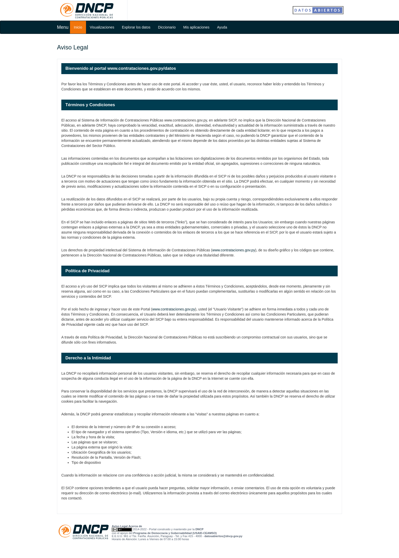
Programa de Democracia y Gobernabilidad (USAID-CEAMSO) (175, 533)
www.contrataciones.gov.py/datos (141, 68)
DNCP (199, 529)
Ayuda (222, 27)
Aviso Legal (119, 526)
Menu (62, 27)
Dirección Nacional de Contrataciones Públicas (86, 10)
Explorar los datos (136, 27)
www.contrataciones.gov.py (233, 250)
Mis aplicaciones (196, 27)
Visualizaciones (102, 27)
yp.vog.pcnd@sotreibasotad (223, 536)
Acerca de (135, 526)
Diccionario (167, 27)
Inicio (78, 27)
